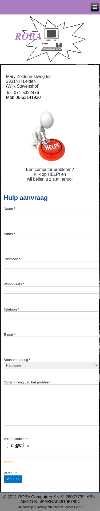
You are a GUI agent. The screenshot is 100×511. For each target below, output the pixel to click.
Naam (9, 209)
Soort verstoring (17, 360)
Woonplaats (14, 284)
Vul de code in (16, 439)
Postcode (12, 259)
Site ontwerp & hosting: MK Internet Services (46, 507)
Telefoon (11, 309)
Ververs (9, 462)
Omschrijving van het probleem (27, 382)
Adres (9, 234)
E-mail (10, 335)
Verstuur (10, 473)
